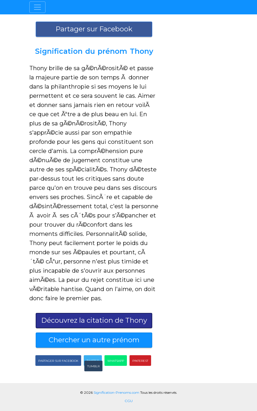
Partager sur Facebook (94, 29)
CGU (129, 401)
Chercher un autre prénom (94, 340)
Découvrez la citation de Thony (94, 320)
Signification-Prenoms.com (116, 392)
